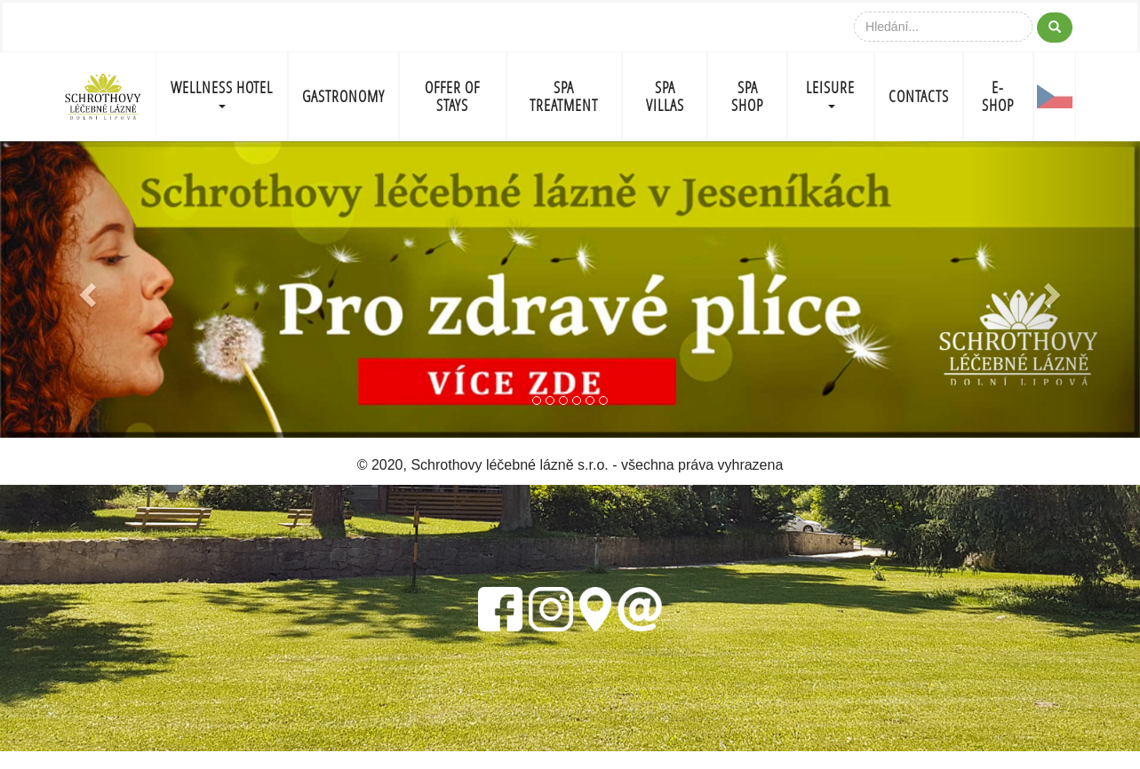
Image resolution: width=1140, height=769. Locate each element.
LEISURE (830, 92)
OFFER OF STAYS (452, 96)
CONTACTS (919, 96)
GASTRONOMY (343, 96)
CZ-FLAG (1055, 96)
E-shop (998, 96)
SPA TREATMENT (564, 96)
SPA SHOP (747, 96)
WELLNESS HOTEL (222, 92)
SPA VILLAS (665, 96)
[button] (85, 289)
